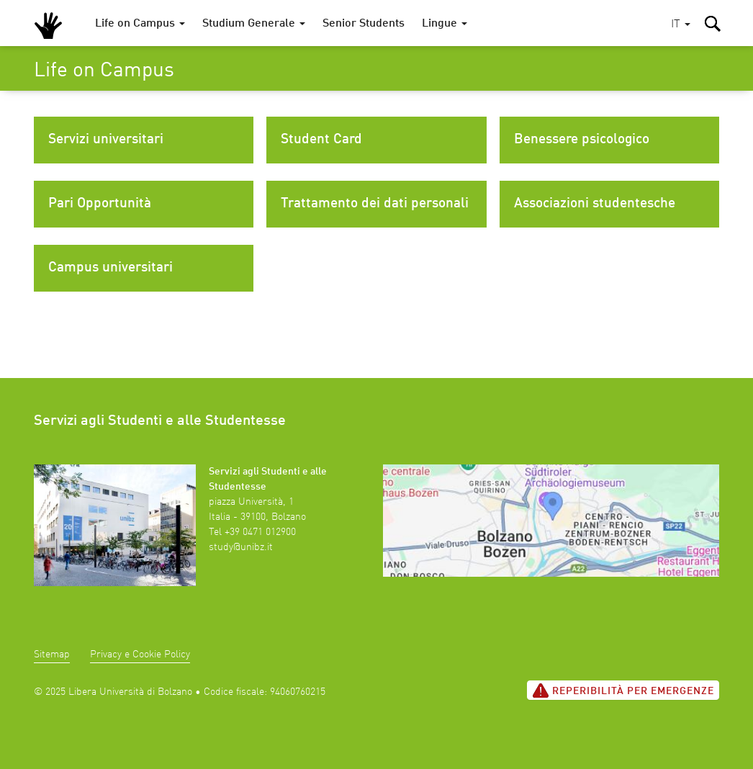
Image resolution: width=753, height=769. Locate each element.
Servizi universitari (105, 139)
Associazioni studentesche (594, 204)
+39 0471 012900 (260, 532)
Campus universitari (110, 268)
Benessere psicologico (581, 139)
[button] (680, 24)
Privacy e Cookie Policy (140, 654)
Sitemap (52, 654)
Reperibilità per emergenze (623, 690)
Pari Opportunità (99, 204)
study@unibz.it (241, 547)
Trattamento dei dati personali (375, 204)
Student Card (321, 139)
